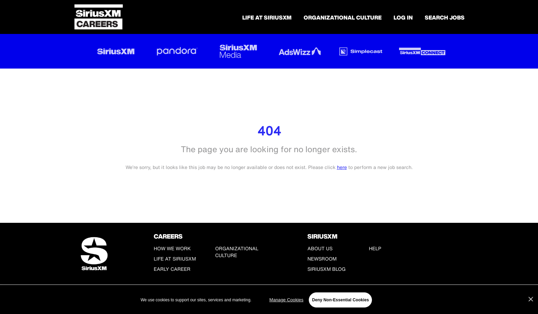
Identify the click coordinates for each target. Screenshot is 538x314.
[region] (269, 300)
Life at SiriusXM (175, 258)
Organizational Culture (343, 17)
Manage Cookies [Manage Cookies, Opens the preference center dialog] (286, 299)
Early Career (172, 269)
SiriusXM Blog (326, 269)
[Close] (531, 299)
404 (269, 131)
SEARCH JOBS (445, 17)
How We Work (172, 248)
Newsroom (322, 258)
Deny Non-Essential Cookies (340, 300)
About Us (319, 248)
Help (375, 248)
